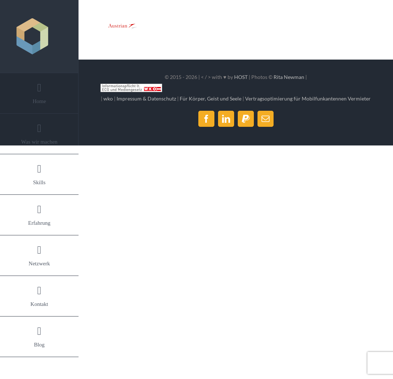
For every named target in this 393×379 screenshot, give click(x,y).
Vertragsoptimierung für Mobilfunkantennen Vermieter (308, 98)
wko (108, 98)
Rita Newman (289, 77)
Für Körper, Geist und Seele (210, 98)
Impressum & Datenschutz (146, 98)
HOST (241, 77)
